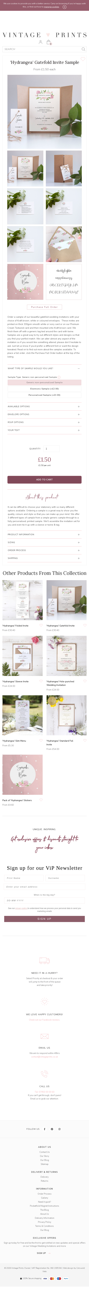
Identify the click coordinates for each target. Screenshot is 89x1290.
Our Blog (44, 1160)
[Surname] (65, 878)
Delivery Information (44, 1218)
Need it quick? (44, 1202)
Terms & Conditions (44, 1226)
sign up (44, 1253)
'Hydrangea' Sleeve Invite (15, 681)
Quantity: (35, 448)
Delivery (45, 1177)
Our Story (44, 1156)
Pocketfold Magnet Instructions (44, 1206)
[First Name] (24, 878)
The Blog (44, 1210)
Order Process (45, 1193)
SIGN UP (44, 919)
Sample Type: (14, 377)
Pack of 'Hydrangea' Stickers (17, 800)
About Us (44, 1214)
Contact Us (44, 1152)
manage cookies (51, 6)
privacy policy (21, 908)
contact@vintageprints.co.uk (44, 1056)
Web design (68, 1268)
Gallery (44, 1197)
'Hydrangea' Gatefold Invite (61, 625)
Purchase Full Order (44, 307)
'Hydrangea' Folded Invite (15, 625)
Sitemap (44, 1164)
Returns (44, 1181)
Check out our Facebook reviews (44, 1019)
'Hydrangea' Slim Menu (14, 740)
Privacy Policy (44, 1222)
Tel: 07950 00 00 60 (44, 1092)
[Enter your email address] (44, 887)
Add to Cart (44, 479)
